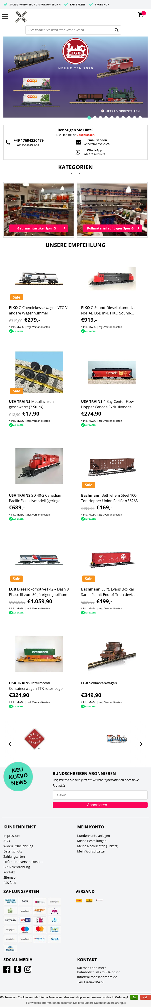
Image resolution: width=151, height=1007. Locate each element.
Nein (146, 997)
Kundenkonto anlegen (93, 835)
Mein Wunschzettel (91, 851)
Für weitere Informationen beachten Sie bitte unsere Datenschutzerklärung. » (76, 1003)
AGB (6, 841)
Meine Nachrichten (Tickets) (97, 846)
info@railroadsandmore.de (97, 977)
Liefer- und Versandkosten (22, 862)
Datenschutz (12, 851)
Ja (134, 997)
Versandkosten (41, 327)
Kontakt (9, 872)
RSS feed (9, 882)
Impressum (11, 835)
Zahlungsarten (14, 856)
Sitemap (9, 877)
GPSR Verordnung (16, 867)
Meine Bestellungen (91, 841)
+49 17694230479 (90, 982)
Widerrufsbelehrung (18, 846)
